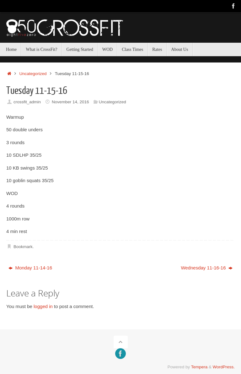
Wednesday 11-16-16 (206, 267)
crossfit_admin (27, 102)
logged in (43, 306)
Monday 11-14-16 (30, 267)
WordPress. (224, 367)
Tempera (199, 367)
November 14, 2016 (70, 102)
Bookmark (23, 246)
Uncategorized (33, 73)
